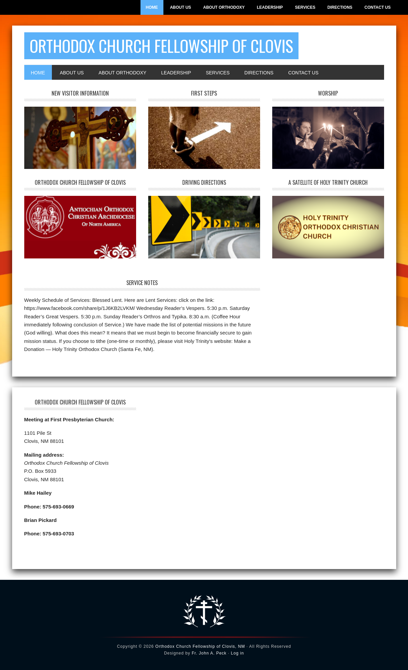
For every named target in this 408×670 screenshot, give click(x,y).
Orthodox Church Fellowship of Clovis (161, 46)
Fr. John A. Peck (209, 653)
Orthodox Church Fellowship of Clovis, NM (200, 646)
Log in (237, 653)
